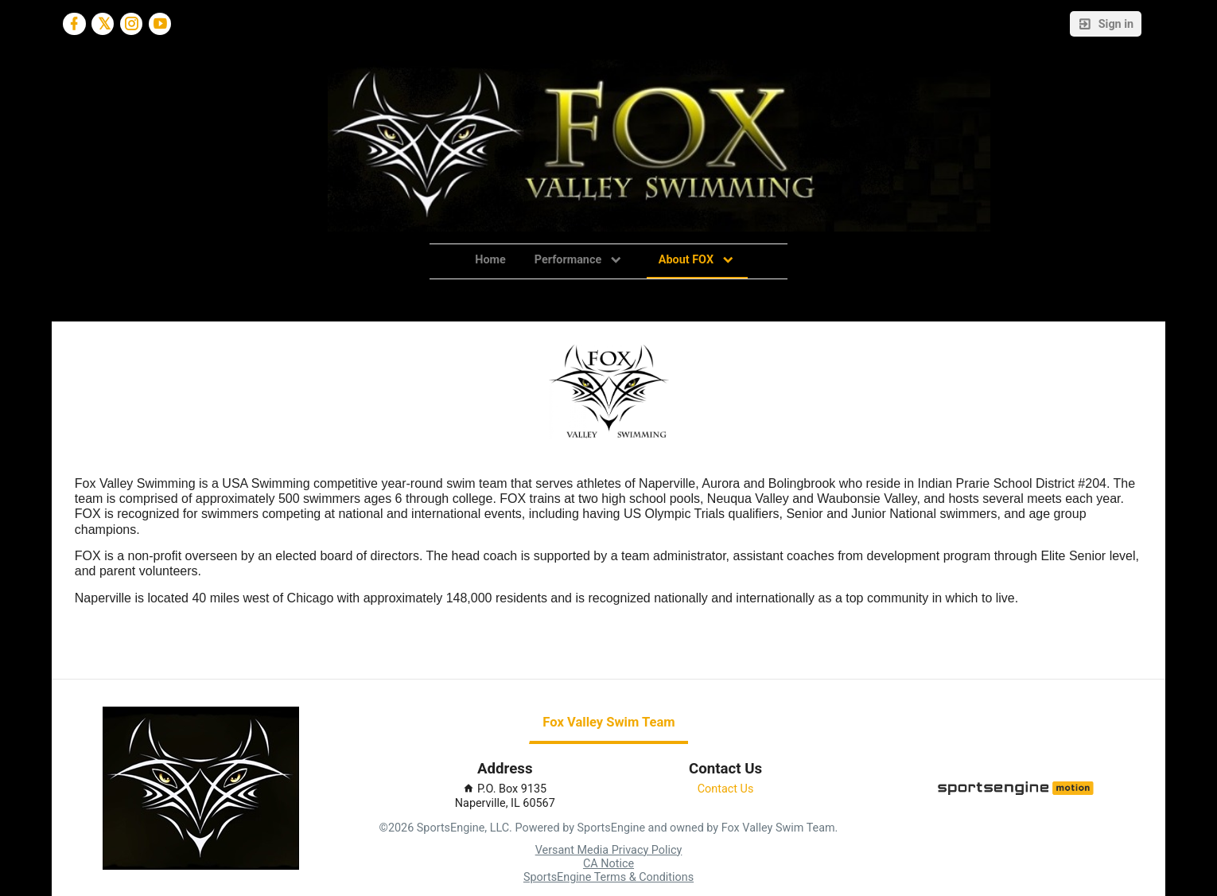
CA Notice (608, 864)
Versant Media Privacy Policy (608, 850)
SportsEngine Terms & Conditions (608, 877)
